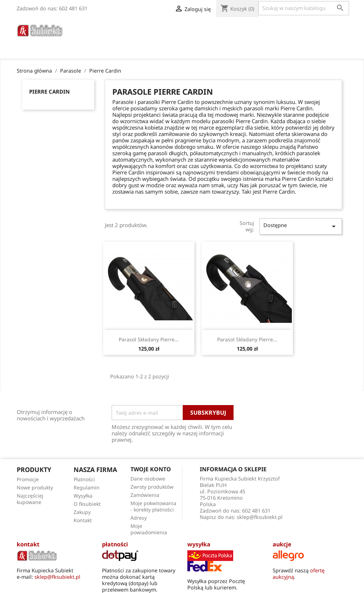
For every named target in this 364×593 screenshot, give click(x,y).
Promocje (28, 479)
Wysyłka (83, 495)
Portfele (191, 28)
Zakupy (82, 512)
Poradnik (96, 38)
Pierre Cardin (49, 91)
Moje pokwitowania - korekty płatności (153, 506)
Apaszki (309, 28)
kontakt (28, 544)
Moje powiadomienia (148, 529)
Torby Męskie (271, 28)
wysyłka (198, 544)
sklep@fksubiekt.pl (260, 517)
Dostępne (300, 226)
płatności (115, 544)
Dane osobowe (147, 478)
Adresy (138, 517)
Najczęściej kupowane (30, 498)
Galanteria (228, 28)
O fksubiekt (135, 38)
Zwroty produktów (151, 486)
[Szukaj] (303, 8)
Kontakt (83, 520)
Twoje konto (150, 469)
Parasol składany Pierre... (149, 339)
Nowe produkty (35, 487)
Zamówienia (144, 495)
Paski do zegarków (109, 28)
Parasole (158, 28)
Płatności (84, 479)
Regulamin (87, 487)
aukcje (282, 544)
